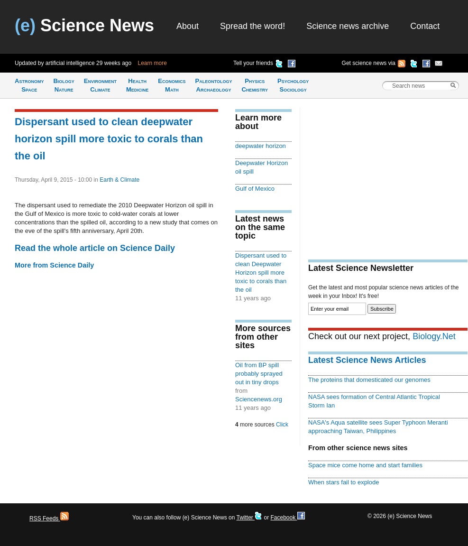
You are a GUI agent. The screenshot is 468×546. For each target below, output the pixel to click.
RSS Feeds (49, 518)
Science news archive (347, 26)
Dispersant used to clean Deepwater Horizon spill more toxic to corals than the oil (260, 272)
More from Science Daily (54, 265)
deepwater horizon (260, 145)
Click (282, 424)
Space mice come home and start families (365, 465)
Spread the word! (252, 26)
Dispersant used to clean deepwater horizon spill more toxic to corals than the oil (109, 139)
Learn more (152, 63)
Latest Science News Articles (367, 360)
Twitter (249, 517)
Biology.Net (434, 336)
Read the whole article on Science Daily (95, 248)
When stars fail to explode (343, 482)
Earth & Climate (119, 179)
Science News (84, 25)
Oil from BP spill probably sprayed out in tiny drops (259, 373)
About (187, 26)
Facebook (287, 517)
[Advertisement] (388, 173)
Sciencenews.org (258, 399)
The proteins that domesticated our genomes (369, 379)
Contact (425, 26)
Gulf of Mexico (255, 188)
